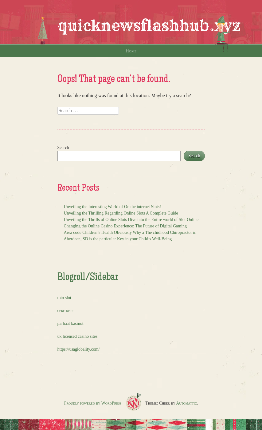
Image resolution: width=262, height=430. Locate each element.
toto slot (64, 297)
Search (63, 147)
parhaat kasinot (70, 323)
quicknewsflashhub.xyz (149, 26)
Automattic (186, 403)
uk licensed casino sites (77, 336)
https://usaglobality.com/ (78, 349)
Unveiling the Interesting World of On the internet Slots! (112, 206)
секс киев (66, 310)
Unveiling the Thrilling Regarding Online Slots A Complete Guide (121, 213)
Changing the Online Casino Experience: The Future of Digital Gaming (125, 226)
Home (131, 50)
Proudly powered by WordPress (93, 403)
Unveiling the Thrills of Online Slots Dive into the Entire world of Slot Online (131, 219)
